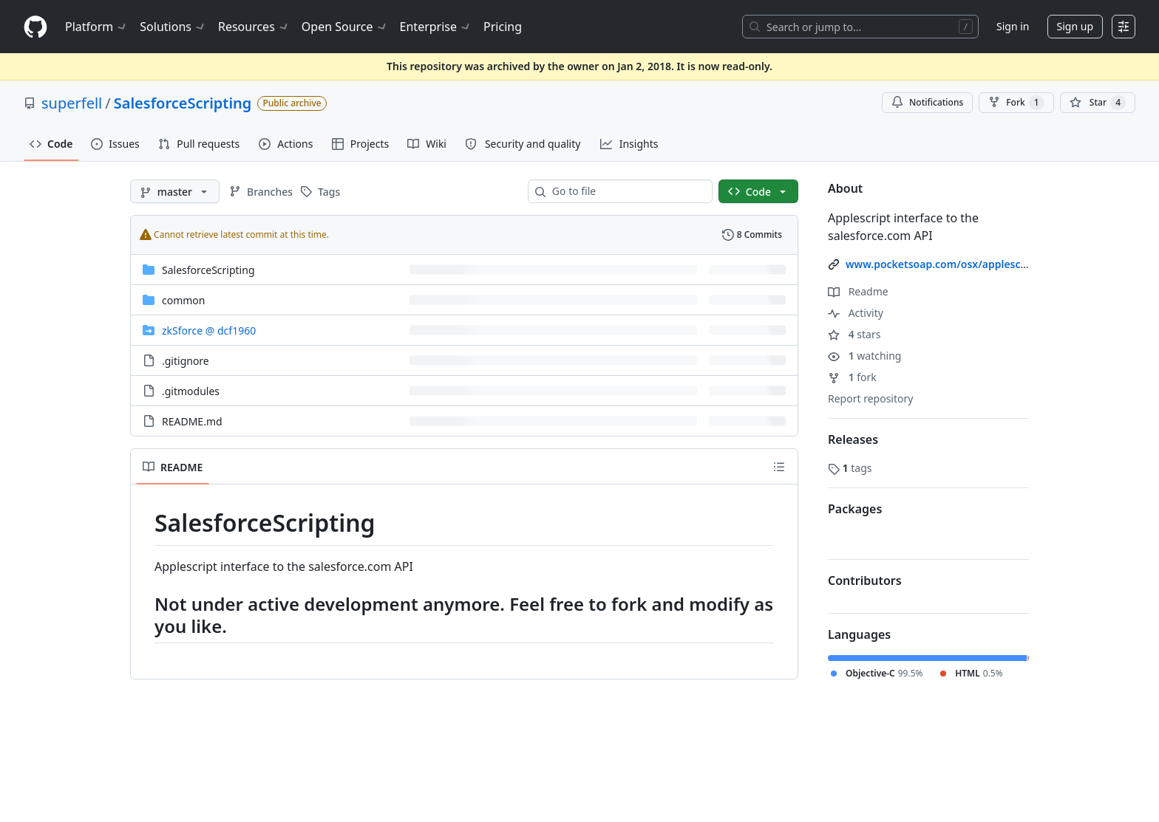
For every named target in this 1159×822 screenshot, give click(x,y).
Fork (1016, 102)
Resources (254, 26)
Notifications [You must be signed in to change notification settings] (927, 102)
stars (854, 334)
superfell (71, 103)
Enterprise (436, 26)
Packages (855, 509)
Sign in (1012, 26)
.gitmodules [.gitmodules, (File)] (191, 391)
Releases (853, 439)
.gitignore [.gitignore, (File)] (185, 361)
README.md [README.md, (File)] (192, 421)
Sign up (1075, 26)
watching (864, 356)
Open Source (345, 26)
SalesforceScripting (183, 103)
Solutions (173, 26)
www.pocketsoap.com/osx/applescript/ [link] (944, 264)
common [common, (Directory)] (183, 300)
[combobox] (626, 191)
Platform (96, 26)
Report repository (870, 398)
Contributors (865, 580)
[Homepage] (35, 27)
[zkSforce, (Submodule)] (209, 330)
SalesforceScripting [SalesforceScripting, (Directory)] (208, 270)
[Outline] (779, 467)
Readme (858, 291)
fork (852, 377)
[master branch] (175, 191)
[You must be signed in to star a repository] (1097, 102)
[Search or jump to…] (860, 27)
